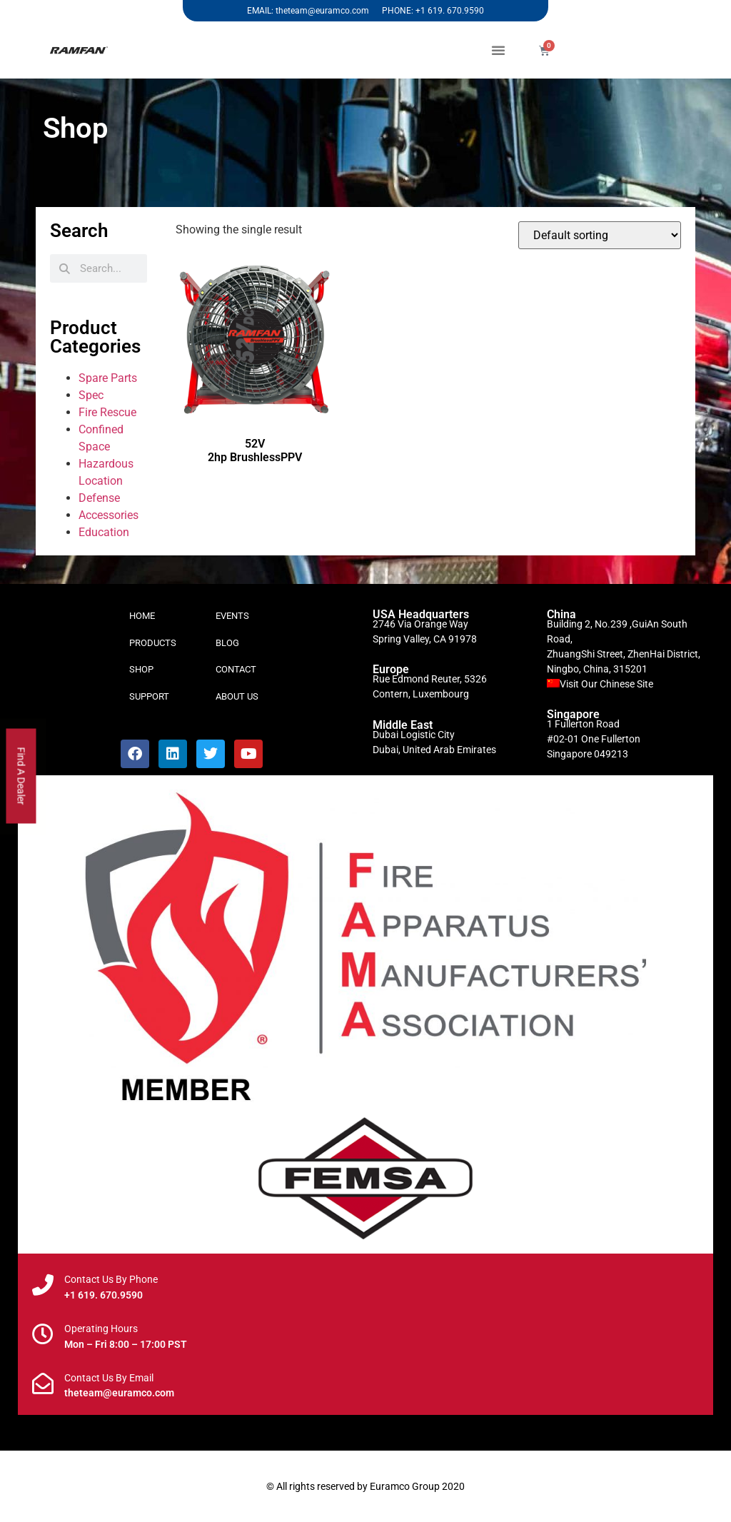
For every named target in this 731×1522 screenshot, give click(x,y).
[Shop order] (599, 235)
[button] (498, 50)
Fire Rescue (107, 412)
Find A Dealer (21, 776)
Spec (91, 395)
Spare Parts (108, 378)
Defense (99, 498)
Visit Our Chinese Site (606, 684)
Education (104, 532)
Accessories (108, 515)
